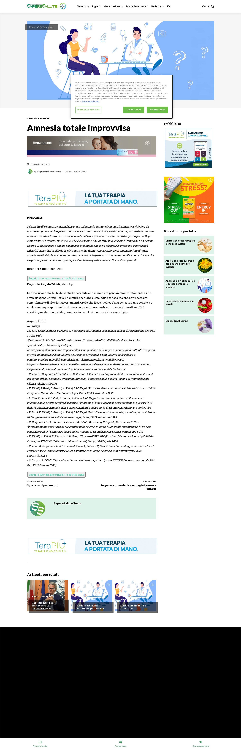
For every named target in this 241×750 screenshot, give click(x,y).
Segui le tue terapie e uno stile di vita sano (56, 278)
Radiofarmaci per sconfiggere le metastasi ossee (42, 605)
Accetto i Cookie (157, 110)
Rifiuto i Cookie (134, 110)
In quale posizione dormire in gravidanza (90, 607)
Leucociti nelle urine (176, 320)
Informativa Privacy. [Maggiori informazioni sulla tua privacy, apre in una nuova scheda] (91, 101)
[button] (208, 6)
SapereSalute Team (49, 171)
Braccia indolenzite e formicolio (133, 607)
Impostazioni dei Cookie (88, 110)
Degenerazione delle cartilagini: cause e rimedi (128, 487)
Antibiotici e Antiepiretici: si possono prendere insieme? (180, 283)
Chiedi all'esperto (45, 27)
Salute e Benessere (41, 596)
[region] (122, 97)
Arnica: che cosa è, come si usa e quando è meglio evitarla (179, 263)
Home (32, 27)
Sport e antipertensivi (42, 485)
